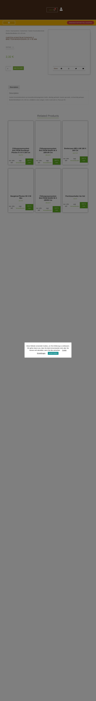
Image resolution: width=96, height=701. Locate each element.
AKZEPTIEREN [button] (53, 353)
